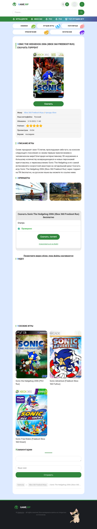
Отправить (48, 475)
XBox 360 (36, 19)
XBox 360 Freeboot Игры (34, 113)
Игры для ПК (20, 19)
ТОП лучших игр (74, 19)
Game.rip (20, 485)
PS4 (58, 19)
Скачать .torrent (48, 236)
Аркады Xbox (50, 113)
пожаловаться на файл (48, 244)
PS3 (48, 19)
